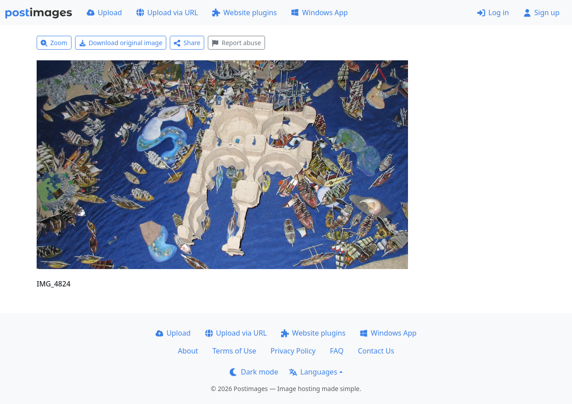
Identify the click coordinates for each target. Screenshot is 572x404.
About (188, 351)
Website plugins (244, 12)
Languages (313, 372)
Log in (493, 12)
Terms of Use (234, 351)
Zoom (54, 42)
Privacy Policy (292, 351)
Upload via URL (167, 12)
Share (187, 42)
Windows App (319, 12)
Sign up (541, 12)
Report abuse (236, 42)
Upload (104, 12)
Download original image (121, 42)
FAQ (336, 351)
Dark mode (254, 372)
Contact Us (376, 351)
